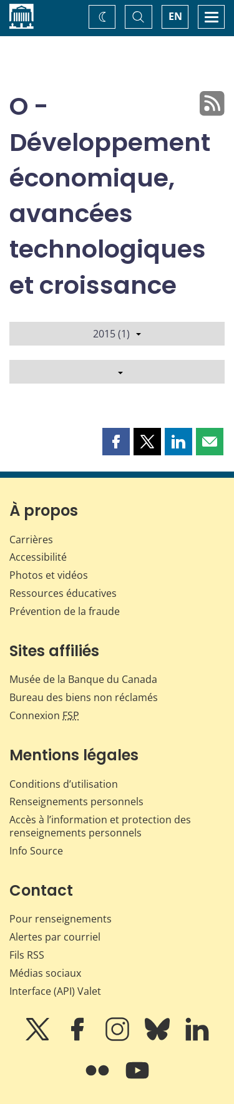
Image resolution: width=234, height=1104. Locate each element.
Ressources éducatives (63, 593)
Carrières (31, 539)
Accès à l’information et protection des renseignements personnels (100, 826)
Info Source (36, 851)
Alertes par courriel (54, 937)
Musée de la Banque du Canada (83, 679)
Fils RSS (26, 955)
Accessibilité (38, 557)
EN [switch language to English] (175, 16)
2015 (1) (117, 334)
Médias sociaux (45, 973)
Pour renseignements (60, 919)
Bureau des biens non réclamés (83, 697)
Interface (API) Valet (55, 991)
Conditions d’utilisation (63, 784)
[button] (116, 441)
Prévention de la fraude (64, 611)
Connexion (44, 715)
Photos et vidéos (48, 575)
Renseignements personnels (76, 801)
